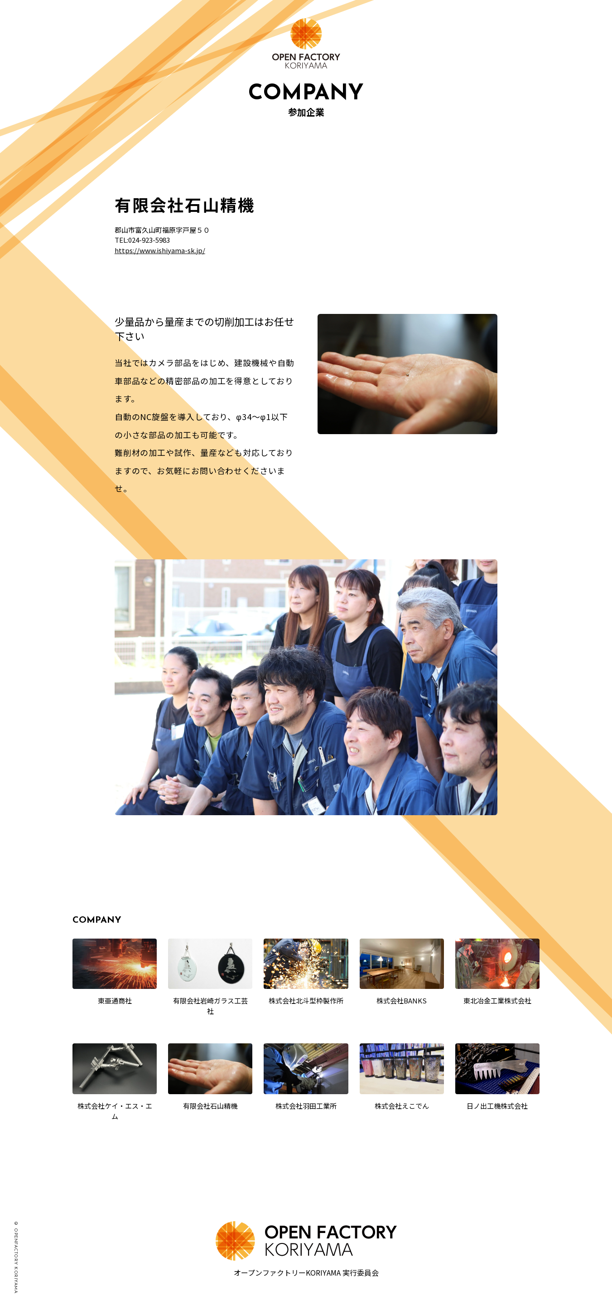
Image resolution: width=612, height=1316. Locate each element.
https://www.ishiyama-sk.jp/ (160, 250)
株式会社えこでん (402, 1106)
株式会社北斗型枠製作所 (306, 1000)
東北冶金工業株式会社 (497, 1000)
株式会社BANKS (401, 1000)
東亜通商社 (115, 1000)
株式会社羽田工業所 (306, 1106)
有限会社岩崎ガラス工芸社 (210, 1006)
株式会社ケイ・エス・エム (114, 1111)
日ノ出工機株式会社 (497, 1106)
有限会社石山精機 (210, 1106)
